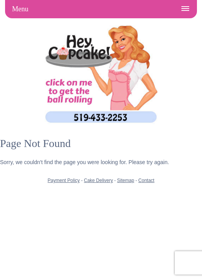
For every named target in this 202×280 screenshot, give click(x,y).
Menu (20, 9)
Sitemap (125, 180)
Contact (146, 180)
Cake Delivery (98, 180)
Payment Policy (64, 180)
